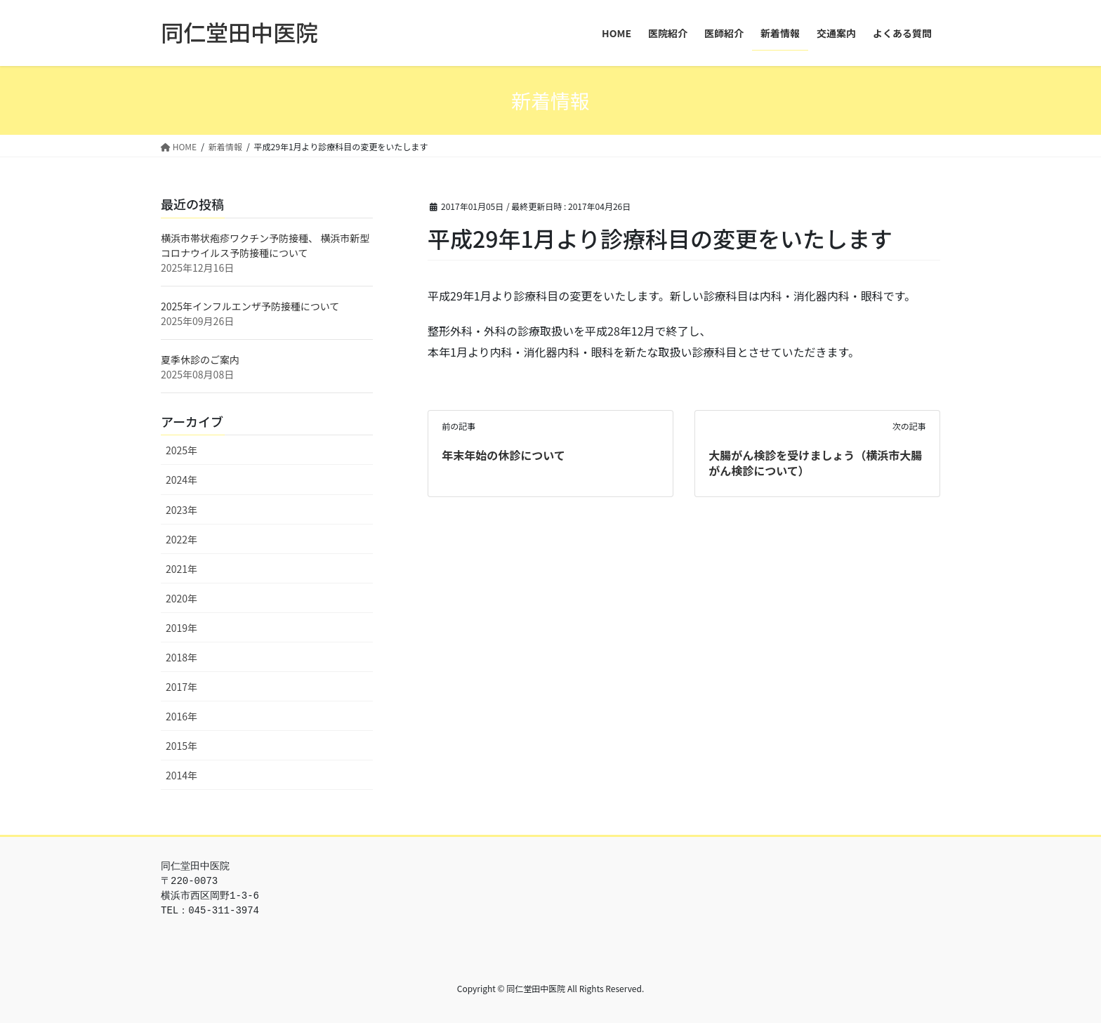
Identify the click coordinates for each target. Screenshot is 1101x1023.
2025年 (181, 450)
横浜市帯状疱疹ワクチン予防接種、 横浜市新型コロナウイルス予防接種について (265, 245)
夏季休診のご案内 (200, 359)
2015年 (181, 746)
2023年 (181, 510)
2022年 (181, 539)
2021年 (181, 569)
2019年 (181, 628)
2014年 (181, 775)
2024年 (181, 480)
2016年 (181, 716)
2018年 (181, 657)
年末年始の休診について (503, 455)
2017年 (181, 687)
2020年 (181, 598)
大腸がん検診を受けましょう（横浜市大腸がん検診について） (815, 463)
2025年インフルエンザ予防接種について (250, 306)
